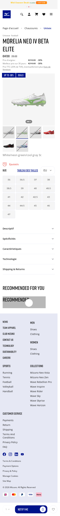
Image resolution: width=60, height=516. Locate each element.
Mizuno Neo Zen (39, 377)
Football (7, 382)
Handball (8, 391)
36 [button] (9, 179)
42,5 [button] (35, 197)
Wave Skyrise (37, 400)
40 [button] (35, 188)
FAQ (5, 446)
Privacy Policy (10, 442)
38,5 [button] (9, 188)
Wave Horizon (38, 405)
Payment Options (10, 466)
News (5, 321)
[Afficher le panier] (36, 14)
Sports (6, 366)
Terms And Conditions (9, 436)
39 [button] (22, 188)
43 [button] (48, 197)
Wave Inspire (37, 386)
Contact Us (8, 339)
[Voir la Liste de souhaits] (44, 14)
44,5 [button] (22, 205)
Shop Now (41, 2)
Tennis (6, 377)
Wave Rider (36, 391)
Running (7, 372)
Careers (6, 357)
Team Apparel (9, 327)
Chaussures (31, 28)
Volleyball (8, 386)
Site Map (7, 481)
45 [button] (35, 205)
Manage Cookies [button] (10, 476)
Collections (36, 366)
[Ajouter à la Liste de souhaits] (53, 509)
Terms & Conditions (12, 461)
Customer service (12, 413)
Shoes (33, 329)
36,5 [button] (22, 179)
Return (6, 424)
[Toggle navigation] (51, 14)
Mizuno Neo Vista (40, 372)
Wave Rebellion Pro (41, 382)
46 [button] (48, 205)
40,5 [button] (48, 188)
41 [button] (9, 197)
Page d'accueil (10, 28)
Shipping (8, 429)
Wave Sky (35, 396)
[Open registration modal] (29, 14)
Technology (8, 345)
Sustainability (9, 351)
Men (32, 322)
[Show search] (22, 14)
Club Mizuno (8, 333)
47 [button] (9, 214)
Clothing (35, 334)
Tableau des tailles (27, 170)
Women (34, 342)
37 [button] (35, 179)
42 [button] (22, 197)
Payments (8, 420)
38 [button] (48, 179)
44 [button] (9, 205)
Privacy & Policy (10, 471)
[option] (9, 132)
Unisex (47, 28)
